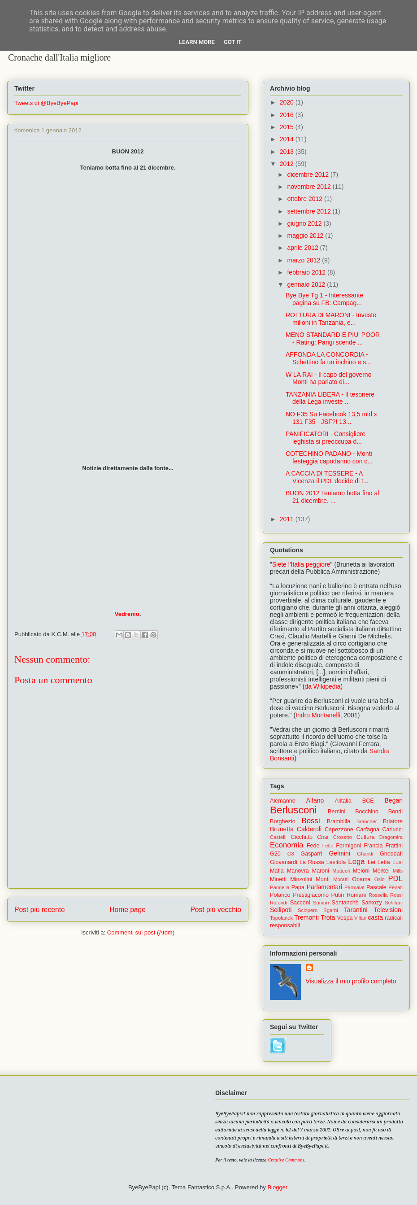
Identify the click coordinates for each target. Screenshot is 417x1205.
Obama (361, 879)
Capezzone (339, 829)
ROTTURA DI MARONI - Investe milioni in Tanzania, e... (331, 318)
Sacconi (300, 902)
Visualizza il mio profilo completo (351, 981)
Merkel (381, 871)
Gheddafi (391, 854)
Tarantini (356, 909)
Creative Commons (286, 1159)
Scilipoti (280, 909)
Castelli (278, 837)
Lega (356, 861)
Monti (323, 879)
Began (394, 800)
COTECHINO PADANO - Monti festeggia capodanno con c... (329, 457)
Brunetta (282, 829)
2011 (287, 519)
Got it (233, 42)
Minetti (278, 879)
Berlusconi (293, 810)
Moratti (340, 879)
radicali (394, 918)
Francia (373, 846)
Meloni (361, 871)
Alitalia (343, 801)
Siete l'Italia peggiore (301, 564)
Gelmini (339, 853)
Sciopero (307, 910)
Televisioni (388, 909)
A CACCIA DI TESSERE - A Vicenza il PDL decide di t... (327, 477)
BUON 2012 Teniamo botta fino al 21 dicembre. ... (332, 496)
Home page (127, 909)
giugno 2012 (305, 223)
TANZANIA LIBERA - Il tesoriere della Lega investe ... (330, 398)
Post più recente (39, 909)
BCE (368, 801)
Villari (360, 918)
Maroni (321, 871)
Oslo (379, 879)
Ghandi (365, 853)
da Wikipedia (322, 686)
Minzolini (301, 879)
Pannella (280, 887)
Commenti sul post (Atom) (140, 932)
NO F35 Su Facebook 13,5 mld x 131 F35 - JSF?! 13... (331, 417)
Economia (287, 845)
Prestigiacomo (311, 895)
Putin (337, 895)
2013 (287, 151)
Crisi (322, 837)
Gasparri (311, 854)
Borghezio (282, 821)
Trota (328, 917)
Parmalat (354, 887)
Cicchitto (302, 837)
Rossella (378, 895)
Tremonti (306, 917)
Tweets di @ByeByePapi (46, 103)
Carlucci (392, 829)
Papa (297, 887)
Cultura (365, 837)
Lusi (397, 862)
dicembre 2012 (308, 174)
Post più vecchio (215, 909)
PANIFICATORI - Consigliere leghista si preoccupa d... (325, 437)
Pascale (376, 887)
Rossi (396, 895)
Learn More (197, 42)
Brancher (366, 821)
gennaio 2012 (307, 284)
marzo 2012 (304, 260)
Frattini (394, 846)
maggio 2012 (306, 235)
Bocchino (366, 811)
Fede (313, 846)
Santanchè (344, 902)
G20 (275, 854)
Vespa (344, 918)
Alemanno (282, 801)
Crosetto (342, 837)
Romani (356, 895)
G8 (290, 853)
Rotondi (278, 902)
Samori (321, 902)
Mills (398, 870)
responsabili (285, 925)
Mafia (277, 871)
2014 (287, 139)
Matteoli (341, 870)
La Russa (312, 862)
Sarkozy (371, 902)
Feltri (328, 845)
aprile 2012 (303, 247)
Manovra (298, 871)
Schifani (394, 902)
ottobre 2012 (305, 198)
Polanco (280, 895)
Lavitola (336, 862)
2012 (287, 163)
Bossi (311, 820)
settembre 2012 (309, 211)
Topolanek (281, 918)
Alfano (315, 800)
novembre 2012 (309, 186)
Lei (371, 862)
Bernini (336, 811)
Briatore (393, 821)
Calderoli (309, 829)
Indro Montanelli (317, 715)
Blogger (277, 1187)
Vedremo (127, 614)
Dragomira (391, 837)
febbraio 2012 (307, 272)
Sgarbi (330, 910)
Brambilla (339, 821)
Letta (384, 862)
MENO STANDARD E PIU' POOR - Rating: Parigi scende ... (333, 338)
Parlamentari (324, 887)
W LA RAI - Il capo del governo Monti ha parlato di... (328, 378)
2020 (287, 102)
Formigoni (348, 846)
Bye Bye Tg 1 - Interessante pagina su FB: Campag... (324, 299)
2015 (287, 127)
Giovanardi (283, 862)
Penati (395, 887)
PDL (395, 878)
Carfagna (367, 829)
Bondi (395, 811)
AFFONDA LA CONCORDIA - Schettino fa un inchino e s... (328, 358)
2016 (287, 114)
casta (375, 917)
